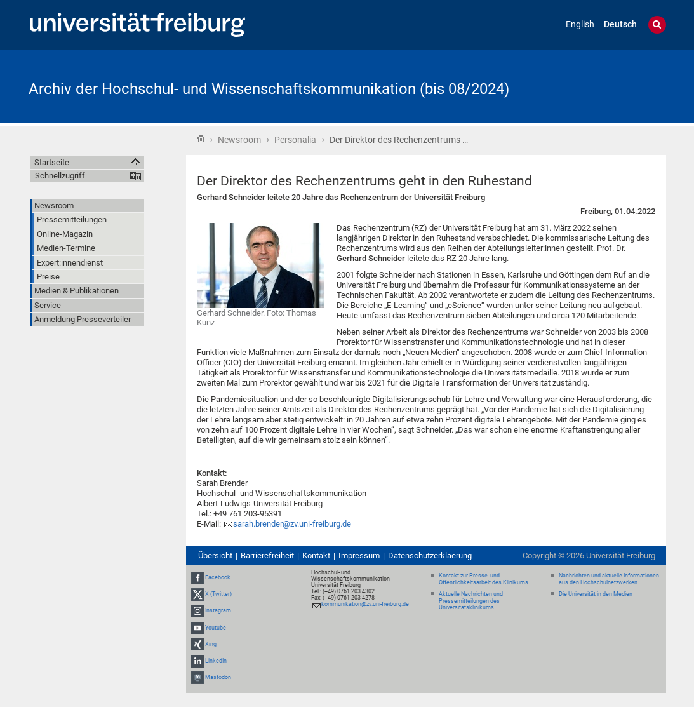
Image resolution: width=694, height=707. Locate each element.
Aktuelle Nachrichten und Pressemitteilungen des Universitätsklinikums (471, 601)
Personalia (295, 140)
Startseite (200, 138)
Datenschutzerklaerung (430, 555)
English (580, 24)
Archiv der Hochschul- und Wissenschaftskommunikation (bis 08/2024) (269, 89)
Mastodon (218, 677)
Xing (211, 644)
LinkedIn (216, 660)
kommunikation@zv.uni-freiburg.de (365, 604)
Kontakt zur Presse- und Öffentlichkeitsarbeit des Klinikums (483, 579)
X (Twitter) (218, 594)
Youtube (215, 627)
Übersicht (215, 555)
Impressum (359, 555)
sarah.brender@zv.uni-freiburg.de (292, 524)
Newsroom (239, 140)
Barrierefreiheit (267, 555)
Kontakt (316, 555)
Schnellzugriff (60, 175)
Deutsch (620, 24)
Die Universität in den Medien (595, 594)
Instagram (218, 611)
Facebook (217, 577)
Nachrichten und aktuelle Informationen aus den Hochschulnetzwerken (609, 579)
